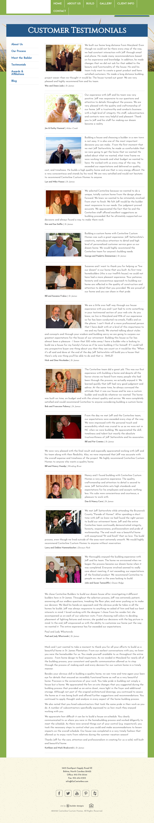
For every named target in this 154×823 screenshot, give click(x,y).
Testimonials (18, 64)
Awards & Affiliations (17, 73)
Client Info (125, 3)
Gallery (106, 3)
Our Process (18, 51)
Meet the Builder (21, 58)
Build (90, 3)
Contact (59, 11)
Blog (14, 81)
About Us (74, 3)
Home (57, 3)
